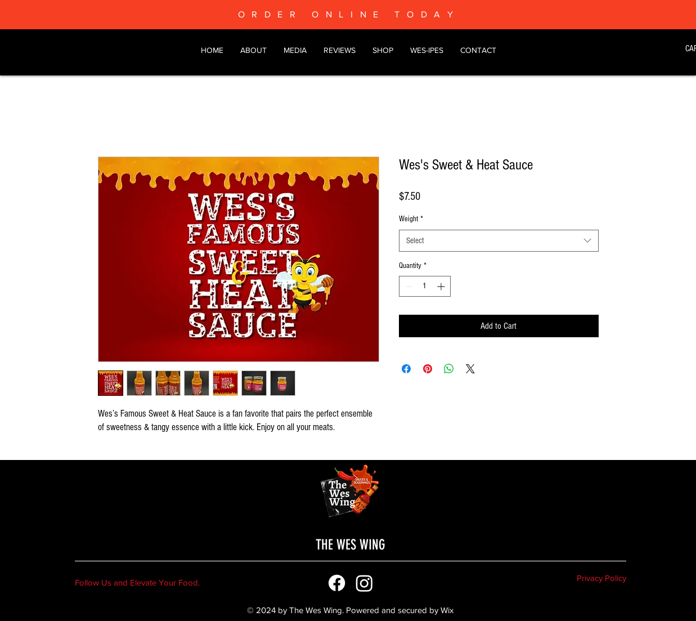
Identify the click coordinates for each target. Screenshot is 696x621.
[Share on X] (470, 369)
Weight (411, 219)
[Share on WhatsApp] (449, 369)
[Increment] (442, 286)
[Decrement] (408, 286)
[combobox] (499, 241)
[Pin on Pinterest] (427, 369)
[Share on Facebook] (406, 369)
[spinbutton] (425, 286)
